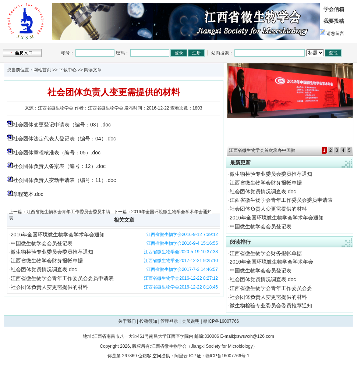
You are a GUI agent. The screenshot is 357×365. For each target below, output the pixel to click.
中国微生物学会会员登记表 (42, 243)
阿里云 (181, 355)
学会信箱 (334, 9)
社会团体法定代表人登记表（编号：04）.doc (64, 139)
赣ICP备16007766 (221, 321)
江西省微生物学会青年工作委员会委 (271, 288)
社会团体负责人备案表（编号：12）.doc (59, 166)
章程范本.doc (28, 194)
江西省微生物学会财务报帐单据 (47, 261)
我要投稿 (334, 21)
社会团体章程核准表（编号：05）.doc (56, 152)
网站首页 (42, 69)
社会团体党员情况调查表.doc (44, 269)
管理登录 (169, 321)
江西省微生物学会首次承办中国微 (262, 150)
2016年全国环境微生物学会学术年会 (271, 262)
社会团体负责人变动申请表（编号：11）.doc (64, 180)
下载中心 (68, 69)
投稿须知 (148, 321)
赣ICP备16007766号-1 (227, 355)
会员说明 (190, 321)
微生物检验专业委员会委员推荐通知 (52, 252)
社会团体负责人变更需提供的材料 (49, 287)
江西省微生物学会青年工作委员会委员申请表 (62, 278)
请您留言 (335, 33)
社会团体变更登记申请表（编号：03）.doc (62, 125)
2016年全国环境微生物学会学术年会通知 (171, 211)
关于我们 (127, 321)
